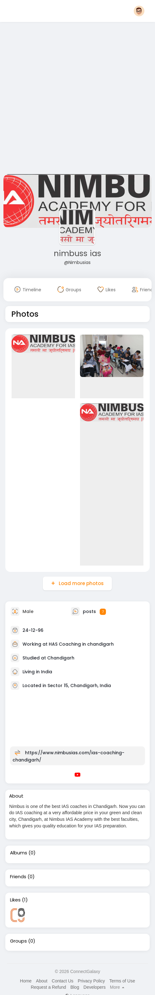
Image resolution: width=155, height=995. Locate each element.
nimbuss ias (77, 253)
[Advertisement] (68, 99)
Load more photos (81, 583)
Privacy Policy (91, 980)
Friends (18, 876)
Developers (94, 987)
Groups (18, 941)
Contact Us (62, 980)
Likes (15, 899)
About (42, 980)
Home (26, 980)
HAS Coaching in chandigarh (81, 644)
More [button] (117, 987)
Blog (74, 987)
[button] (139, 11)
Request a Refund (48, 987)
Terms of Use (122, 980)
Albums (18, 852)
